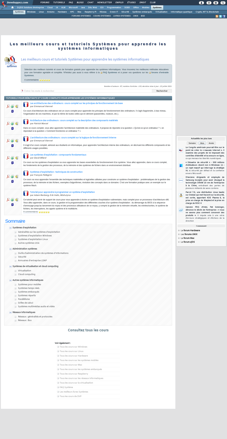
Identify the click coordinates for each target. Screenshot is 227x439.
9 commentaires (30, 212)
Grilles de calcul (25, 303)
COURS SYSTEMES (102, 16)
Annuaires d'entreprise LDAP (32, 260)
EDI (102, 7)
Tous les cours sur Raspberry (74, 374)
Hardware (62, 12)
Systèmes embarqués (142, 12)
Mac (79, 12)
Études (131, 2)
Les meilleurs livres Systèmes (74, 392)
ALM (63, 7)
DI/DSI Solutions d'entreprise (30, 7)
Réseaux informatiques (24, 312)
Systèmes (157, 7)
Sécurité (125, 12)
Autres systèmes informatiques (28, 280)
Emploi (119, 2)
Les (189, 234)
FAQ (70, 2)
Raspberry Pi (90, 12)
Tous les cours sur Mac (71, 365)
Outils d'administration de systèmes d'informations (43, 253)
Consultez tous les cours (88, 330)
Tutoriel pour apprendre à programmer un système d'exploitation (62, 192)
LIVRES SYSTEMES (122, 16)
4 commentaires (31, 80)
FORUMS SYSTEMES (81, 16)
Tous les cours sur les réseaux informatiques (81, 378)
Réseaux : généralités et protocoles (35, 317)
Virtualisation (161, 12)
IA (57, 7)
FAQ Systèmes (110, 72)
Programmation (114, 7)
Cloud (50, 7)
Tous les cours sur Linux (71, 351)
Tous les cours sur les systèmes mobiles (79, 360)
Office (136, 7)
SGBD (127, 7)
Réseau (103, 12)
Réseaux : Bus (25, 320)
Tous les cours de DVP (70, 396)
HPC (72, 12)
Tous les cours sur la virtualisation (76, 383)
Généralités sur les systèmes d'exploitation (39, 232)
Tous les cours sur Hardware (74, 356)
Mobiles (145, 7)
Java (83, 7)
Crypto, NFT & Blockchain (207, 12)
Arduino (50, 12)
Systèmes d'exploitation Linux (33, 239)
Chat (90, 2)
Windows (31, 12)
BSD (143, 16)
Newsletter (104, 2)
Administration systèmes (25, 249)
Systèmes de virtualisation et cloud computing (35, 266)
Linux (41, 12)
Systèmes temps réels (28, 288)
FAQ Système (66, 387)
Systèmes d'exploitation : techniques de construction (56, 172)
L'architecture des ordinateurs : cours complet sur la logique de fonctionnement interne (73, 137)
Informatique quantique (181, 12)
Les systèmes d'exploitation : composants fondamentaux (58, 155)
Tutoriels (59, 2)
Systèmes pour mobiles (29, 284)
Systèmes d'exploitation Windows (35, 235)
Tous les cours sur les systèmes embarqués (81, 369)
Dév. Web (92, 7)
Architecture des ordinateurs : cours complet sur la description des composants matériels (74, 120)
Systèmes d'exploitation (24, 227)
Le (190, 230)
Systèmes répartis (27, 295)
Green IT (114, 12)
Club (152, 2)
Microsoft (73, 7)
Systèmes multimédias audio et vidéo (36, 306)
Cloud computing (26, 274)
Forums (44, 2)
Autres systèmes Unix (28, 243)
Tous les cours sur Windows (73, 347)
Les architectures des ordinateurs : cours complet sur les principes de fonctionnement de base (76, 103)
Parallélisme (24, 299)
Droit (142, 2)
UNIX (135, 16)
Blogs (80, 2)
